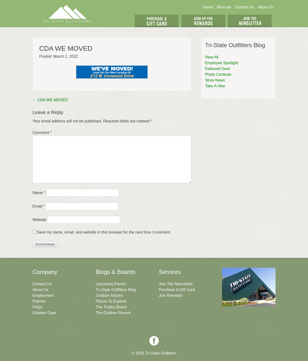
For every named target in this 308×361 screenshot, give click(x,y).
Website (39, 220)
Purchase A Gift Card (177, 290)
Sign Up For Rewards (203, 21)
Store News (215, 80)
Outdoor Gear (44, 313)
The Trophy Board (111, 307)
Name (38, 193)
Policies (39, 301)
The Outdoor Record (113, 313)
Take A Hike (215, 86)
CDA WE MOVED (50, 100)
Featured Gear (217, 69)
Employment (43, 295)
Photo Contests (218, 74)
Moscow (224, 7)
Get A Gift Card (157, 21)
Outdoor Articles (109, 295)
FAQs (37, 307)
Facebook (154, 341)
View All (211, 57)
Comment (42, 133)
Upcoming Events (111, 284)
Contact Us (244, 7)
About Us (266, 7)
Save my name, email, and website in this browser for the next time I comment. (104, 232)
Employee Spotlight (221, 63)
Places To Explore (111, 301)
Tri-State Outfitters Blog (116, 290)
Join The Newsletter (250, 21)
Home (208, 7)
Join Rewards (170, 295)
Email (38, 206)
